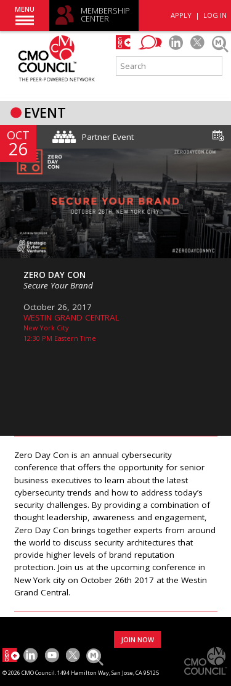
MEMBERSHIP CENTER (105, 15)
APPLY (181, 15)
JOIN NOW (137, 639)
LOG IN (215, 15)
